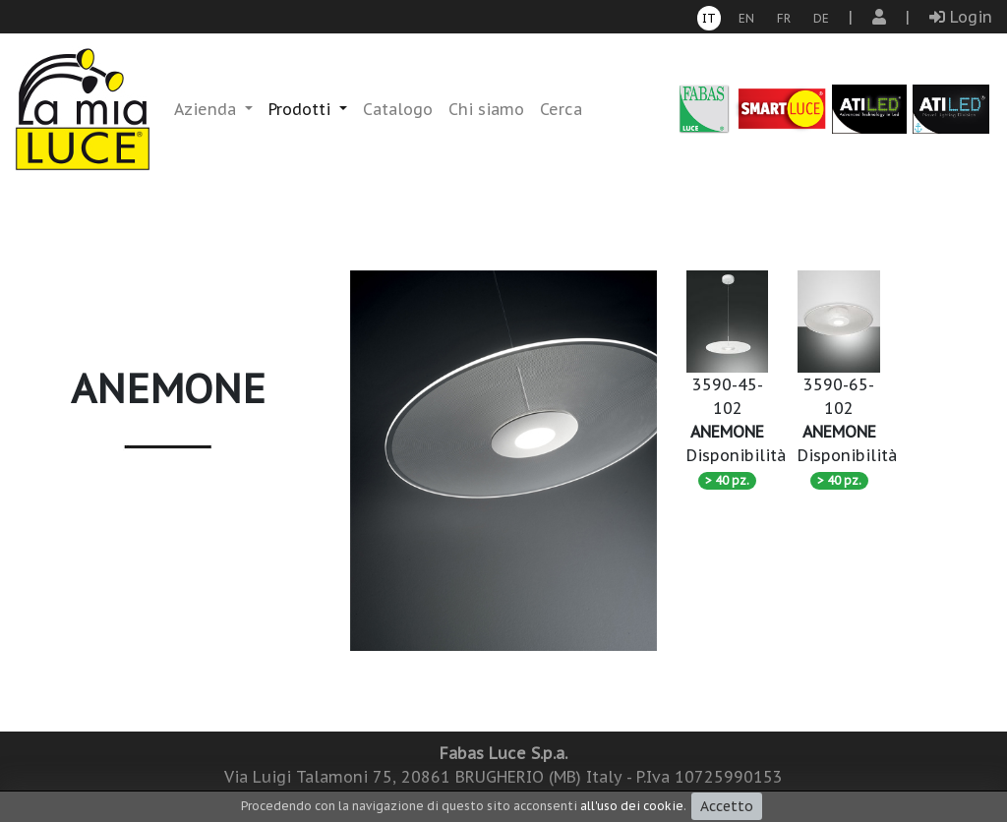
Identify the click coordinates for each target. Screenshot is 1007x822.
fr (784, 18)
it (709, 18)
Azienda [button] (207, 109)
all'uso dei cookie (631, 805)
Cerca (561, 109)
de (821, 18)
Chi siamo (486, 109)
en (746, 18)
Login (960, 17)
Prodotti (301, 109)
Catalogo (398, 109)
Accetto (726, 806)
